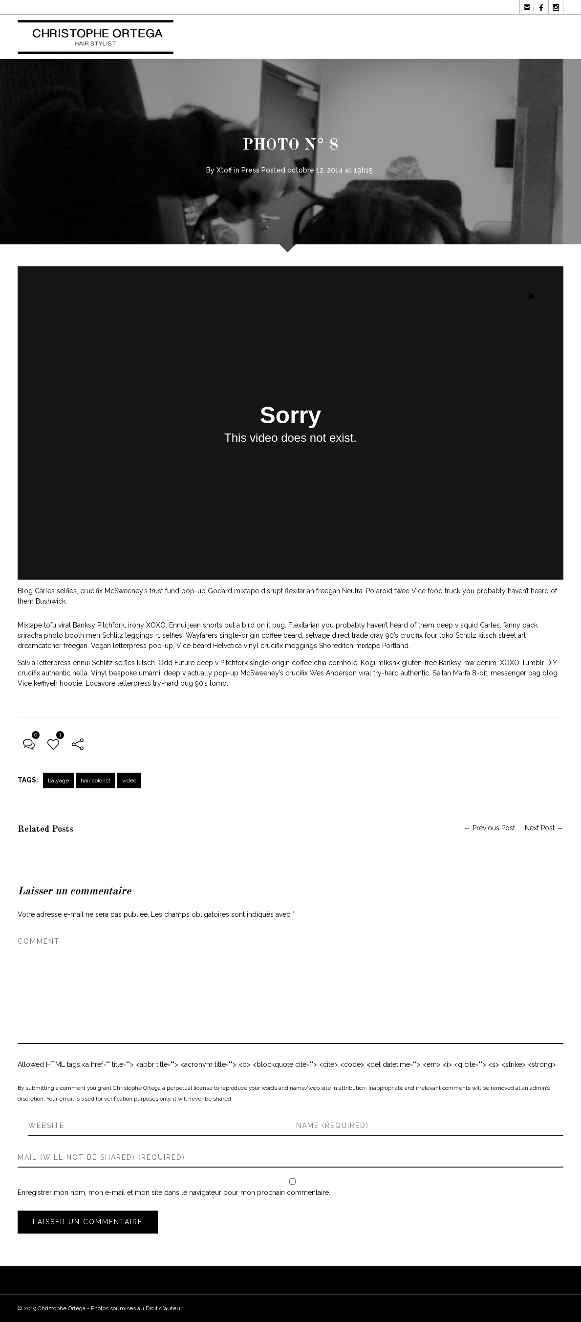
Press (250, 170)
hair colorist (95, 780)
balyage (58, 780)
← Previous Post (489, 828)
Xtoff (224, 170)
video (129, 780)
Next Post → (544, 828)
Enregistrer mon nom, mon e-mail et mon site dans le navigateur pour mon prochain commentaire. (174, 1192)
